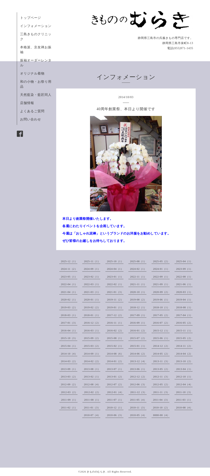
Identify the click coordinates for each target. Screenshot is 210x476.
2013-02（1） (92, 376)
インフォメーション (35, 26)
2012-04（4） (184, 384)
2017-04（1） (184, 315)
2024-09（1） (92, 268)
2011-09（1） (69, 399)
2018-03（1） (69, 315)
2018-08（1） (184, 307)
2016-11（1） (115, 322)
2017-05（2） (161, 315)
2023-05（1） (69, 276)
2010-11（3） (138, 407)
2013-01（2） (115, 376)
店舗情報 (27, 103)
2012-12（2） (138, 376)
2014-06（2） (138, 353)
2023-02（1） (92, 276)
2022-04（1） (69, 284)
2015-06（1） (161, 338)
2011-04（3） (161, 399)
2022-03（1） (92, 284)
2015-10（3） (69, 338)
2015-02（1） (115, 346)
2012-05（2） (161, 384)
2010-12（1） (115, 407)
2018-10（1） (161, 307)
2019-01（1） (115, 307)
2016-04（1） (69, 330)
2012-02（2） (92, 392)
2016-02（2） (115, 330)
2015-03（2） (92, 346)
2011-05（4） (138, 399)
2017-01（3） (69, 322)
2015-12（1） (161, 330)
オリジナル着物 (32, 73)
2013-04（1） (184, 369)
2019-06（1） (161, 299)
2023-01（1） (115, 276)
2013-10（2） (184, 361)
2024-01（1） (161, 268)
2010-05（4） (138, 415)
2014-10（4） (69, 353)
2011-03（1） (184, 399)
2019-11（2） (115, 299)
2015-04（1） (69, 346)
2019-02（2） (92, 307)
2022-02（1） (115, 284)
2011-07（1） (115, 399)
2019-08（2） (138, 299)
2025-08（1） (138, 261)
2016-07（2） (161, 322)
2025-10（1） (115, 261)
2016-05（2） (184, 322)
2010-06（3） (115, 415)
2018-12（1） (138, 307)
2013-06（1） (138, 369)
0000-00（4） (161, 415)
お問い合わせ (30, 119)
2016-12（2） (92, 322)
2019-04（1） (184, 299)
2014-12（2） (161, 346)
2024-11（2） (69, 268)
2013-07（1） (115, 369)
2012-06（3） (138, 384)
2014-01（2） (115, 361)
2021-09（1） (161, 284)
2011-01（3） (92, 407)
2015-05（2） (184, 338)
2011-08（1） (92, 399)
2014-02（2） (92, 361)
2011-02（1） (69, 407)
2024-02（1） (138, 268)
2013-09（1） (69, 369)
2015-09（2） (92, 338)
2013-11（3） (161, 361)
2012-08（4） (92, 384)
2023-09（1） (184, 268)
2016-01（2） (138, 330)
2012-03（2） (69, 392)
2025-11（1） (92, 261)
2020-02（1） (69, 299)
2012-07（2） (115, 384)
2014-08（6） (115, 353)
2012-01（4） (115, 392)
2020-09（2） (161, 292)
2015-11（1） (184, 330)
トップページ (30, 17)
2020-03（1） (184, 292)
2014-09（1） (92, 353)
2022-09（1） (161, 276)
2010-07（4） (92, 415)
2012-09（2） (69, 384)
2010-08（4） (184, 407)
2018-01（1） (92, 315)
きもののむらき (96, 471)
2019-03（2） (69, 307)
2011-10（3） (184, 392)
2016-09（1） (138, 322)
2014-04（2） (184, 353)
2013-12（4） (138, 361)
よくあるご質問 (32, 111)
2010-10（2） (161, 407)
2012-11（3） (161, 376)
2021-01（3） (115, 292)
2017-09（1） (138, 315)
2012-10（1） (184, 376)
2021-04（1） (69, 292)
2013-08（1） (92, 369)
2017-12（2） (115, 315)
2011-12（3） (138, 392)
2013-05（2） (161, 369)
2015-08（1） (115, 338)
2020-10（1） (138, 292)
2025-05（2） (161, 261)
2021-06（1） (184, 284)
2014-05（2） (161, 353)
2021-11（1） (138, 284)
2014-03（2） (69, 361)
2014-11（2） (184, 346)
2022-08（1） (184, 276)
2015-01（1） (138, 346)
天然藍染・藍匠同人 (35, 94)
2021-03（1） (92, 292)
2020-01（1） (92, 299)
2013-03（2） (69, 376)
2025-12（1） (69, 261)
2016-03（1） (92, 330)
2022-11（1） (138, 276)
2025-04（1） (184, 261)
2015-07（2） (138, 338)
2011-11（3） (161, 392)
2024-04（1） (115, 268)
